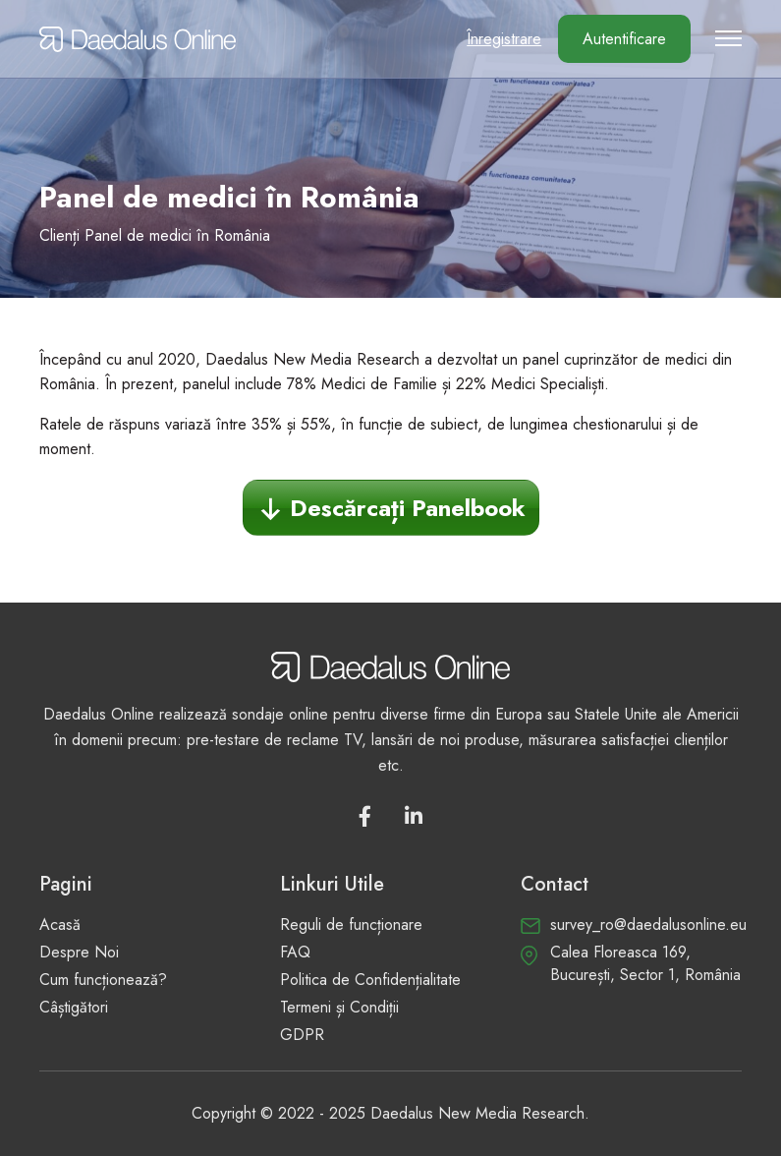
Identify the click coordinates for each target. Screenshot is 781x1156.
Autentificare (624, 39)
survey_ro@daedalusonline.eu (648, 924)
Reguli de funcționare (351, 924)
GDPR (302, 1034)
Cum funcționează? (103, 979)
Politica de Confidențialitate (370, 979)
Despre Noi (79, 952)
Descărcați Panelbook (408, 508)
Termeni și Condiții (339, 1007)
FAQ (295, 952)
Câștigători (73, 1007)
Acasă (60, 924)
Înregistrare (504, 39)
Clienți (59, 235)
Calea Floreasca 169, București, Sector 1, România (645, 963)
